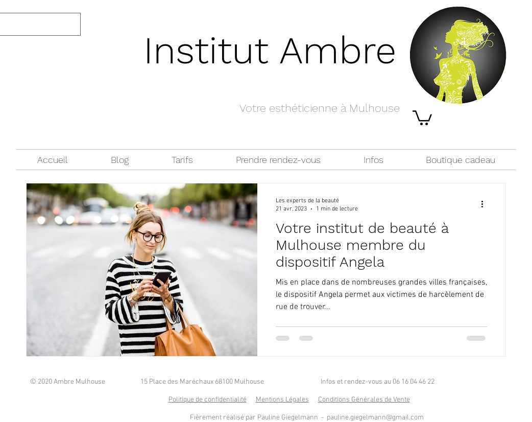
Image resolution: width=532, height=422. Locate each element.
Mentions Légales (282, 399)
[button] (422, 117)
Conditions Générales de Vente (364, 399)
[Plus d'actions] (485, 204)
